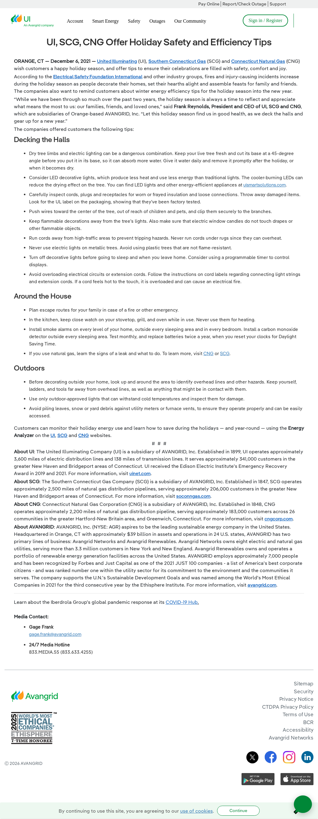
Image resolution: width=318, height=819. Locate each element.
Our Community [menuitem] (190, 21)
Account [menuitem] (75, 21)
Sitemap (303, 683)
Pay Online (208, 4)
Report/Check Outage (244, 4)
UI (52, 435)
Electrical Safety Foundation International (97, 76)
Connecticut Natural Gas (258, 61)
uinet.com (140, 473)
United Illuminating (117, 61)
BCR (308, 722)
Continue (238, 810)
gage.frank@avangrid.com (55, 634)
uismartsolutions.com (264, 185)
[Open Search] (301, 21)
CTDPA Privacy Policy (287, 707)
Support (278, 4)
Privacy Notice (296, 699)
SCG (224, 353)
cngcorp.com (278, 519)
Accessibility (298, 730)
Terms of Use (298, 714)
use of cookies (196, 811)
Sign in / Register (265, 20)
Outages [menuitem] (157, 21)
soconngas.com (193, 496)
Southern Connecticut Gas (177, 61)
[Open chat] (303, 804)
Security (303, 691)
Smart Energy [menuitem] (105, 21)
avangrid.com (262, 585)
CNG (208, 353)
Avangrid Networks (291, 737)
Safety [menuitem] (134, 21)
